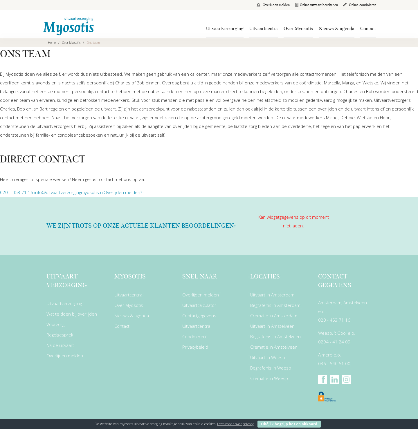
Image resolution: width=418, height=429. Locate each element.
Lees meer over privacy (235, 423)
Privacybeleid (195, 347)
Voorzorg (55, 324)
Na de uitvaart (60, 345)
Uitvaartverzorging (225, 29)
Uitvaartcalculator (199, 305)
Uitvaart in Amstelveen (272, 326)
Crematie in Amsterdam (273, 315)
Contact (368, 29)
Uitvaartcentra (263, 29)
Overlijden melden (272, 5)
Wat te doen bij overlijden (71, 314)
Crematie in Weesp (269, 378)
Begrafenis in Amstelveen (275, 336)
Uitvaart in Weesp (267, 357)
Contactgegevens (199, 315)
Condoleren (194, 336)
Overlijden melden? (123, 192)
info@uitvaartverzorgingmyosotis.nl (69, 192)
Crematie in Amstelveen (274, 347)
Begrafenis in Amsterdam (275, 305)
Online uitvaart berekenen (316, 5)
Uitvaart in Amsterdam (272, 295)
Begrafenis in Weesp (270, 368)
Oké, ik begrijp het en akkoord (289, 423)
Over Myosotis (298, 29)
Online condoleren (359, 5)
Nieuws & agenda (336, 29)
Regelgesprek (59, 335)
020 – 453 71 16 (16, 192)
